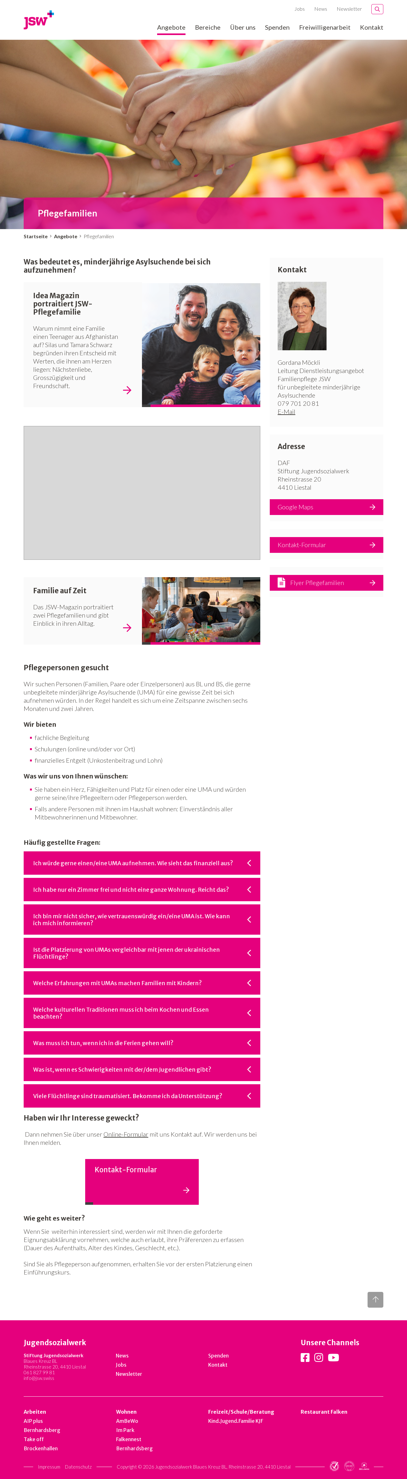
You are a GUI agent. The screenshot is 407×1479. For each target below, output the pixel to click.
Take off (34, 1439)
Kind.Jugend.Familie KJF (235, 1421)
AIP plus (33, 1421)
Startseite (36, 236)
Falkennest (128, 1439)
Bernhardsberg (42, 1430)
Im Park (125, 1430)
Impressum (49, 1467)
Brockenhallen (41, 1448)
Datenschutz (78, 1467)
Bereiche (208, 27)
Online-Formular (125, 1134)
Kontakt (371, 27)
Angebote (171, 27)
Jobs (299, 9)
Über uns (243, 27)
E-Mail (286, 411)
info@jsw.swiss (39, 1378)
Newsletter (349, 9)
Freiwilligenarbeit (325, 27)
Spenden (277, 27)
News (320, 9)
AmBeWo (127, 1421)
